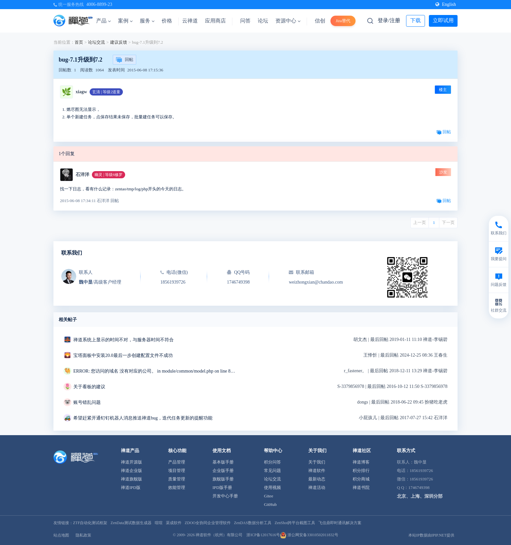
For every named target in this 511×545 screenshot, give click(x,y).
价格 (167, 20)
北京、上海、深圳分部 (420, 496)
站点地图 (61, 535)
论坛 (263, 20)
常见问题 (272, 470)
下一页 (448, 222)
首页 (79, 42)
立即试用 (443, 20)
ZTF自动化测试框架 (90, 523)
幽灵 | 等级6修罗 (109, 174)
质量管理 (176, 479)
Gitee (268, 495)
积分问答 (272, 462)
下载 (415, 20)
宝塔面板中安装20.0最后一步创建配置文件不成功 (123, 355)
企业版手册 (223, 470)
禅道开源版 (131, 462)
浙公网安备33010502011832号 (309, 535)
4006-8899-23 (99, 4)
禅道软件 (316, 470)
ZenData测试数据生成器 (130, 523)
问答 (245, 20)
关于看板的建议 (89, 386)
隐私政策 (83, 535)
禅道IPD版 (130, 487)
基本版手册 (223, 462)
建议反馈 (118, 42)
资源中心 (287, 20)
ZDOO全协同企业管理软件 (208, 523)
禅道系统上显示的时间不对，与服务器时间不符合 (123, 339)
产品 (103, 20)
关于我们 (316, 462)
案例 (125, 20)
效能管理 (176, 487)
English (445, 4)
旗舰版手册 (223, 479)
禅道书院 (361, 487)
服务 (147, 20)
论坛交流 (96, 42)
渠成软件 (174, 523)
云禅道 (190, 20)
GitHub (270, 504)
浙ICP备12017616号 (263, 535)
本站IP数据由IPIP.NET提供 (431, 535)
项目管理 (176, 470)
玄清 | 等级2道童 (106, 92)
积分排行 (361, 470)
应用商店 (215, 20)
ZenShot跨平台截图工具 (295, 523)
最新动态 (316, 479)
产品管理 (176, 462)
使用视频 (272, 487)
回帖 (124, 60)
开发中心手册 (225, 495)
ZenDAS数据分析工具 (252, 523)
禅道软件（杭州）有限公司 (219, 535)
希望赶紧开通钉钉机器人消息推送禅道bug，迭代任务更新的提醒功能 (142, 418)
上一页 (419, 222)
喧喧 (159, 523)
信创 (320, 20)
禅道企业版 (131, 470)
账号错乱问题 (87, 402)
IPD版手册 (222, 487)
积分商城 (361, 479)
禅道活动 (316, 487)
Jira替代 (343, 20)
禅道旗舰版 (131, 479)
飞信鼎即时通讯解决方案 (339, 523)
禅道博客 (361, 462)
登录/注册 (389, 20)
